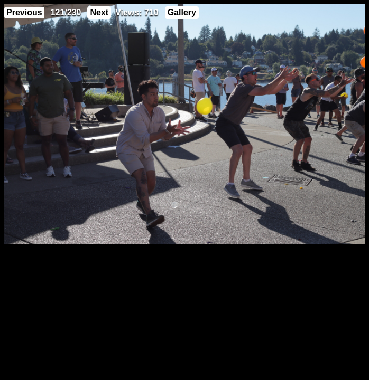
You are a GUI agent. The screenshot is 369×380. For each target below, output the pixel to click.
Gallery (182, 12)
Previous (24, 12)
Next (99, 12)
